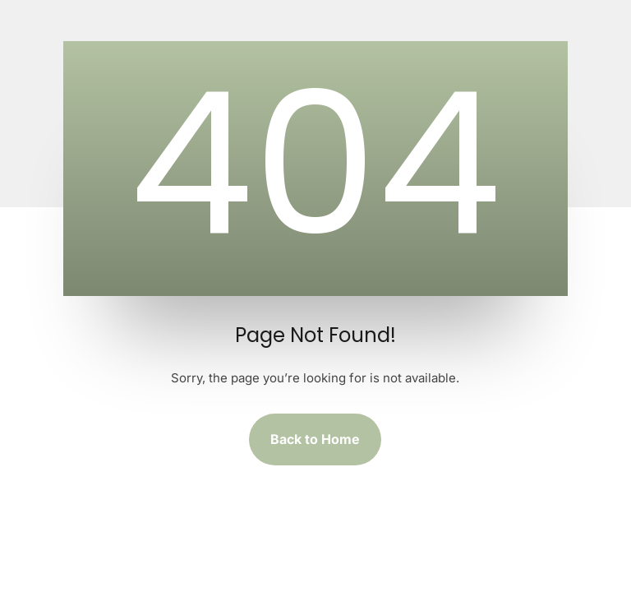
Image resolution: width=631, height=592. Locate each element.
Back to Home (315, 439)
